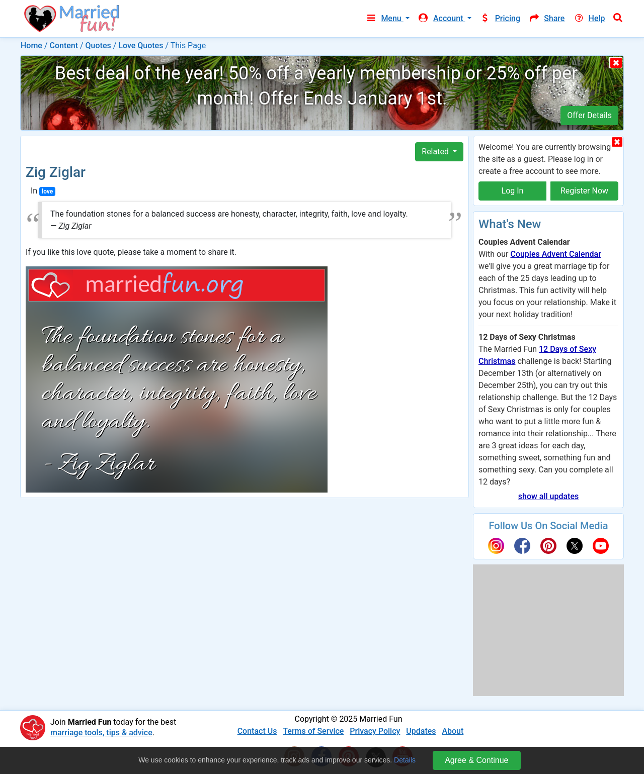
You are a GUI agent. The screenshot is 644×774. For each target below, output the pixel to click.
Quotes (98, 45)
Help (589, 18)
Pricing (500, 18)
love (47, 191)
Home (31, 45)
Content (63, 45)
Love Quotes (140, 45)
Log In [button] (513, 191)
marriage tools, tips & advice (101, 732)
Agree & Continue (476, 760)
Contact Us (257, 731)
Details (405, 760)
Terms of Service (313, 731)
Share (546, 18)
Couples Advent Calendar (555, 254)
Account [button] (441, 18)
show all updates (548, 496)
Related (436, 151)
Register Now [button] (584, 191)
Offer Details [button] (589, 115)
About (452, 731)
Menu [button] (384, 18)
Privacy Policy (375, 731)
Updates (421, 731)
